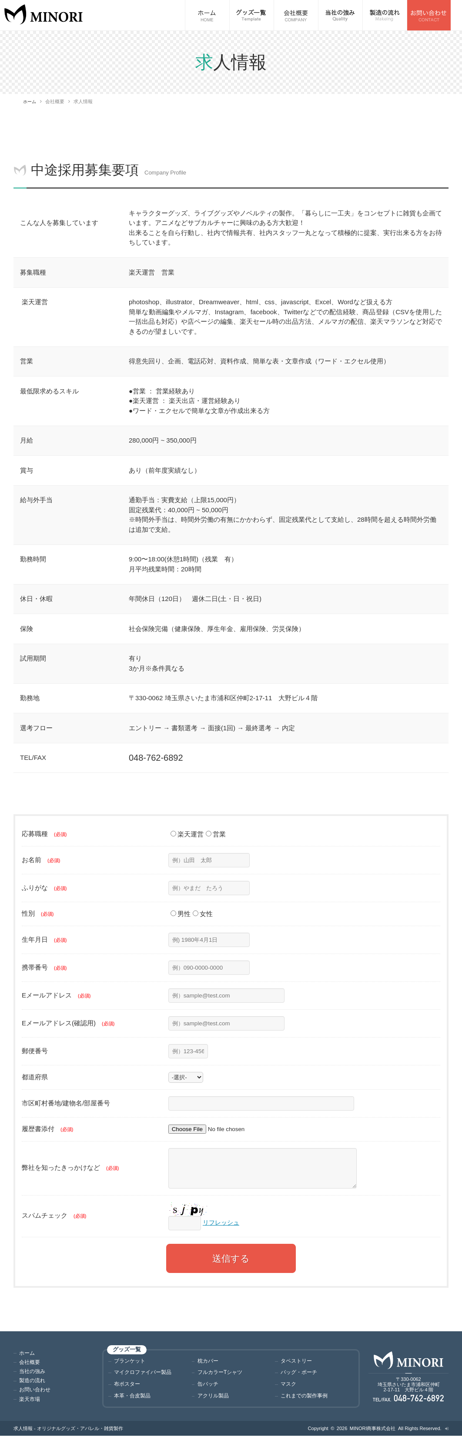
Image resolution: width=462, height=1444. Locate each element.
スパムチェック (54, 1222)
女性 (203, 913)
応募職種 (44, 833)
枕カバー (209, 1367)
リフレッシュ (222, 1228)
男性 (181, 913)
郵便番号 (35, 1050)
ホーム (30, 101)
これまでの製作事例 (306, 1403)
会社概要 (30, 1369)
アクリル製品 (214, 1403)
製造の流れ (33, 1387)
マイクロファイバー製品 (145, 1379)
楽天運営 (187, 834)
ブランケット (131, 1367)
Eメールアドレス (56, 994)
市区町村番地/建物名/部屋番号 (66, 1103)
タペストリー (298, 1367)
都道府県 (35, 1077)
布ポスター (128, 1391)
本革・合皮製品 (134, 1403)
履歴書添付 (47, 1128)
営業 (216, 834)
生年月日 (44, 939)
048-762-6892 (419, 1406)
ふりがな (44, 887)
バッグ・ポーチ (300, 1379)
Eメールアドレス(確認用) (68, 1022)
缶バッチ (209, 1391)
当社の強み (33, 1378)
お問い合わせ (36, 1396)
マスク (289, 1391)
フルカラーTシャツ (222, 1379)
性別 (38, 913)
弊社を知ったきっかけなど (70, 1171)
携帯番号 (44, 967)
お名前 (41, 859)
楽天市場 (30, 1405)
